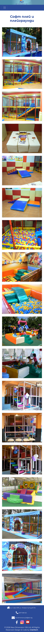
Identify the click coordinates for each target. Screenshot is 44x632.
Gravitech (34, 630)
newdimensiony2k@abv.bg (23, 617)
